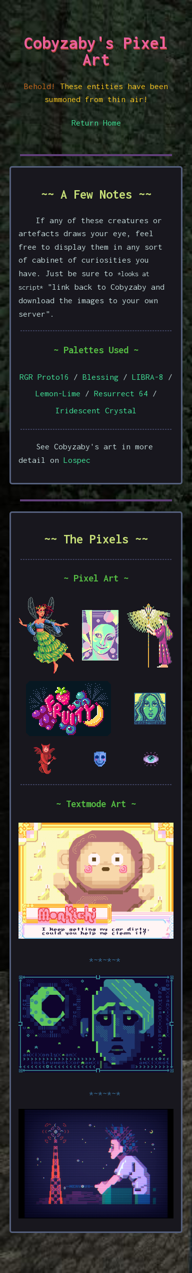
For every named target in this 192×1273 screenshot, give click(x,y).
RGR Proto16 (44, 376)
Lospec (77, 459)
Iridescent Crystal (96, 410)
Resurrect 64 (121, 393)
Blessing (100, 376)
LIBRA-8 (148, 376)
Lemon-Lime (58, 393)
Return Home (96, 122)
